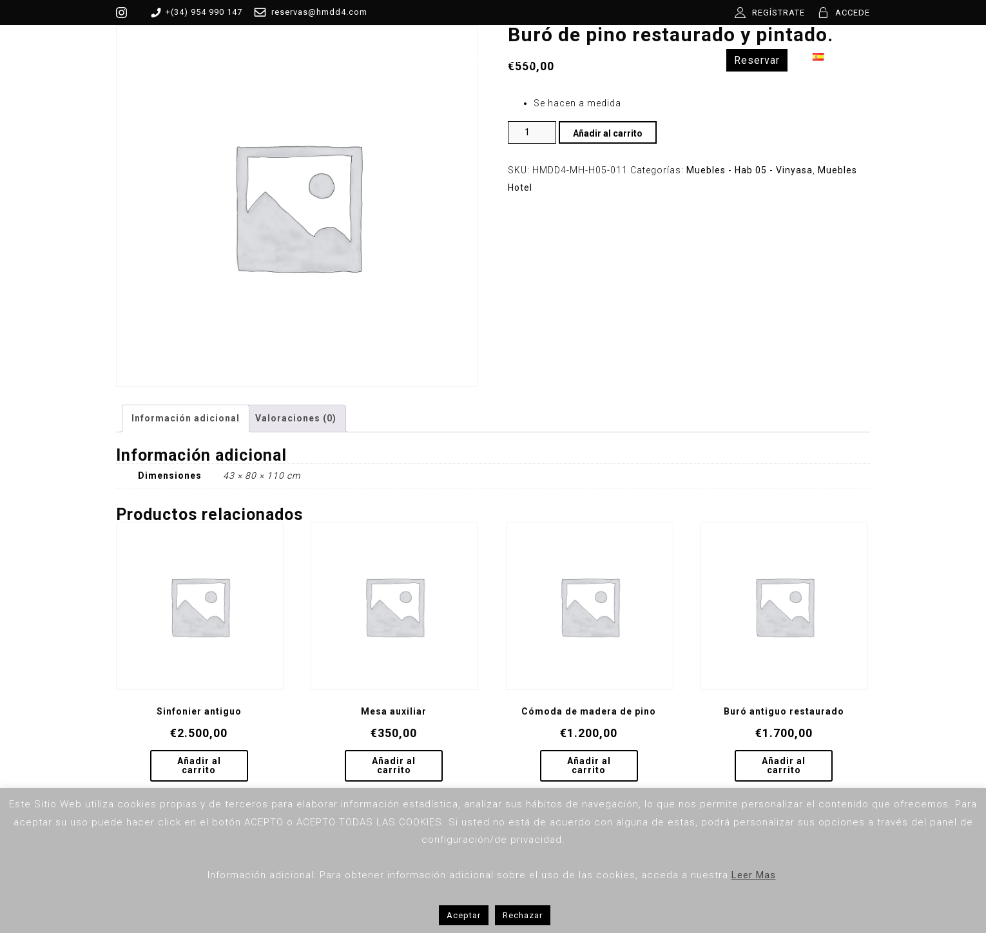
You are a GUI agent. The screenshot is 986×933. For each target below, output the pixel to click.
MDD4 (230, 60)
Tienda (388, 60)
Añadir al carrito (608, 133)
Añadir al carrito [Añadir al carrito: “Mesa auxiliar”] (394, 765)
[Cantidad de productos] (532, 132)
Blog (520, 60)
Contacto (582, 60)
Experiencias (666, 60)
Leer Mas (753, 875)
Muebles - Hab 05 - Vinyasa (749, 170)
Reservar (757, 60)
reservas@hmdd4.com (308, 12)
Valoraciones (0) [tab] (295, 418)
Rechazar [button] (523, 915)
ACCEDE (852, 12)
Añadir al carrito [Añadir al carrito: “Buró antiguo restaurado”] (784, 765)
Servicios (457, 60)
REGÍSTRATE (778, 12)
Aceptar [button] (464, 915)
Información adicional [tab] (185, 418)
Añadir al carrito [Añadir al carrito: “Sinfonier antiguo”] (199, 765)
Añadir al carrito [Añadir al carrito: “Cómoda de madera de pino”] (589, 765)
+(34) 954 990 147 (194, 12)
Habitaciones (307, 60)
